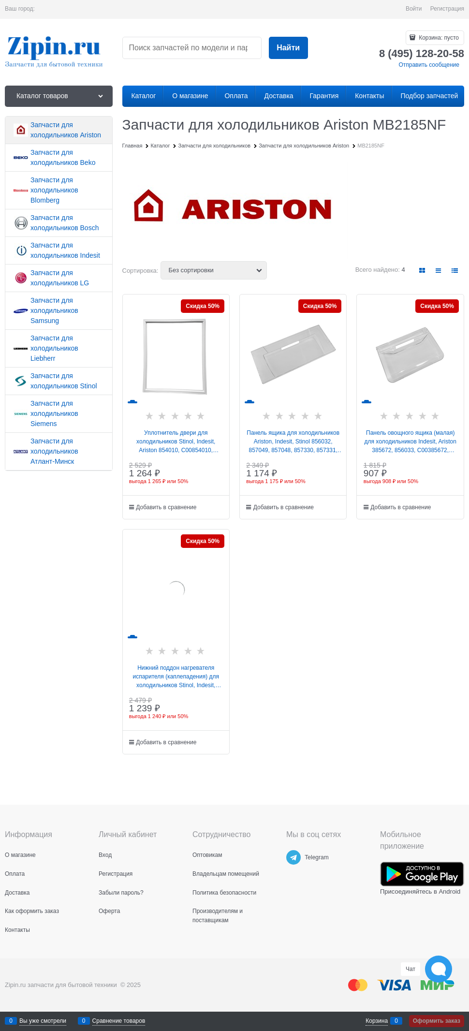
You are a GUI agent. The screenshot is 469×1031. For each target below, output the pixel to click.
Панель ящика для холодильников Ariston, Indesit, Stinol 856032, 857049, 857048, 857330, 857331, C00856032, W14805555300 (293, 442)
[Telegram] (293, 857)
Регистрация (447, 8)
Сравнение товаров (119, 1021)
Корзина (377, 1021)
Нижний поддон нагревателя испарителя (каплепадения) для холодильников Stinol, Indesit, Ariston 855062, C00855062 (175, 677)
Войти (414, 8)
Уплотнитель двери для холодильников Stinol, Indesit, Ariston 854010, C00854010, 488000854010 (175, 442)
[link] (422, 271)
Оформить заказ (436, 1020)
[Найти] (288, 48)
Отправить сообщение (428, 64)
